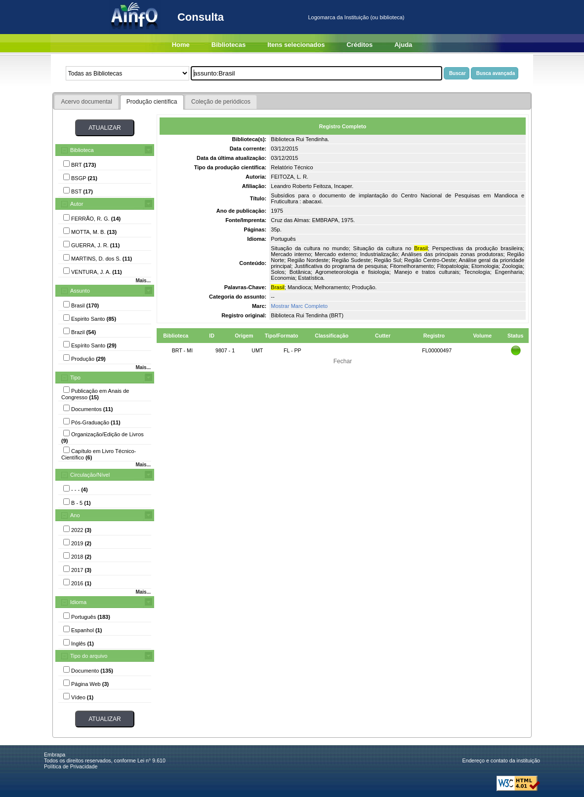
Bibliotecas (228, 44)
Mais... (143, 280)
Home (181, 44)
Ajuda (403, 44)
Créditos (359, 44)
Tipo (75, 377)
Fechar (343, 361)
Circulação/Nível (90, 475)
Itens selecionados (296, 44)
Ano (75, 515)
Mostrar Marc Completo (299, 306)
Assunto (80, 291)
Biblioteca (82, 150)
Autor (76, 204)
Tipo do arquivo (88, 656)
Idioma (78, 602)
